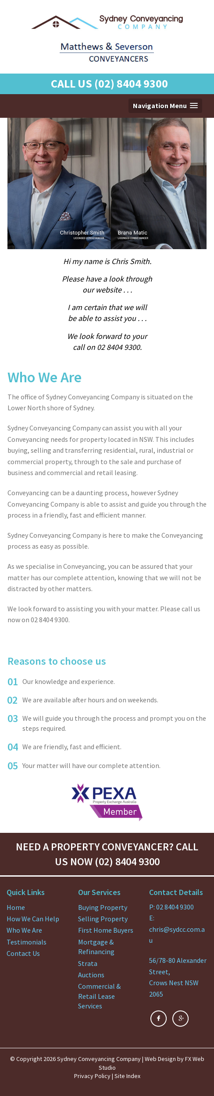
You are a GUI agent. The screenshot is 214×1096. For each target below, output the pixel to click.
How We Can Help (33, 918)
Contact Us (23, 953)
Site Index (127, 1076)
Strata (87, 963)
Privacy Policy (92, 1076)
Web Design (160, 1059)
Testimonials (26, 941)
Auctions (91, 974)
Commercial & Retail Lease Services (99, 996)
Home (16, 907)
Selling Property (103, 918)
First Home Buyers (105, 930)
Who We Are (24, 930)
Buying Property (102, 907)
